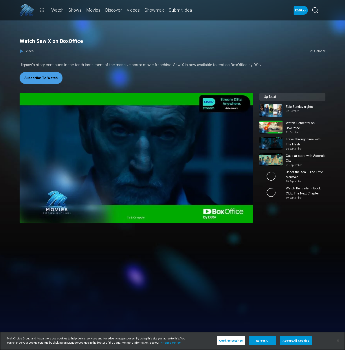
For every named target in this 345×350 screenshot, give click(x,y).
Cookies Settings (231, 340)
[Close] (338, 340)
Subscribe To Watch (41, 78)
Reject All (262, 340)
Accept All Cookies (296, 340)
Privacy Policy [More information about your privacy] (170, 342)
